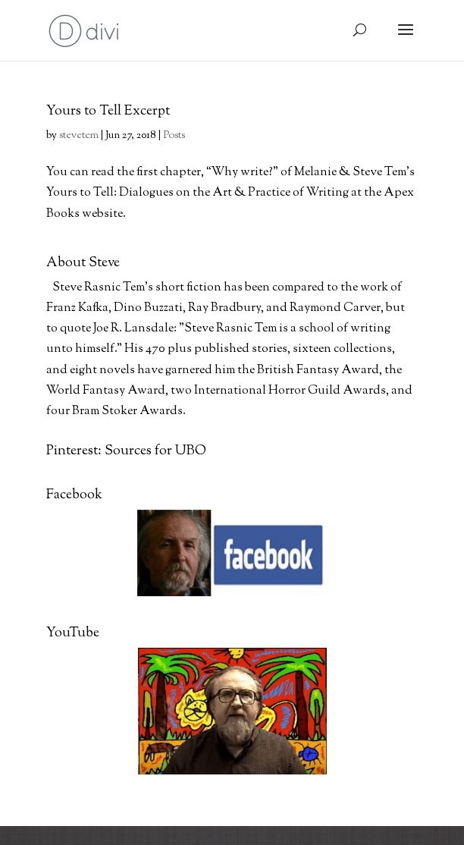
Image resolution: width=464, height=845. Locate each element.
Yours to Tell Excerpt (108, 111)
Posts (174, 135)
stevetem (79, 135)
